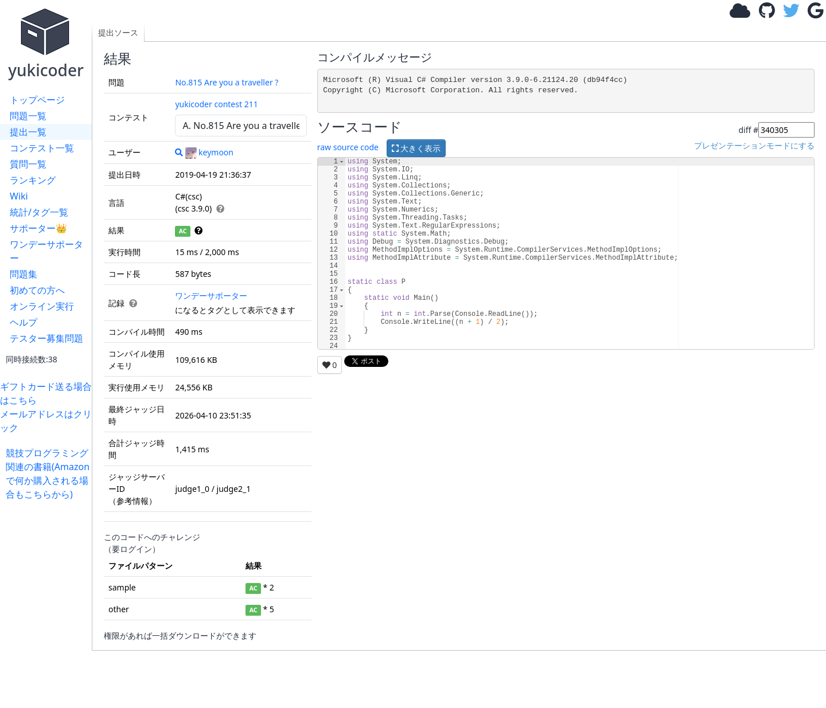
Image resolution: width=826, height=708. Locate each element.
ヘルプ (23, 322)
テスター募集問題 (46, 338)
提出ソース (118, 32)
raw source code (348, 147)
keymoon (209, 152)
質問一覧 (28, 164)
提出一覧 (28, 132)
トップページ (37, 99)
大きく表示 (416, 148)
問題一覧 (28, 115)
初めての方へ (37, 290)
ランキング (33, 180)
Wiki (19, 196)
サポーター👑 (38, 228)
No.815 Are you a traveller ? (226, 82)
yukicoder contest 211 (216, 104)
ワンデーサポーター (46, 251)
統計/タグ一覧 (39, 212)
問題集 (23, 274)
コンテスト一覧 (42, 148)
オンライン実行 (42, 306)
